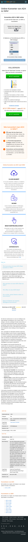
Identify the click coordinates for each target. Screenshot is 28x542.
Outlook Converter (13, 517)
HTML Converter (12, 519)
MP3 (12, 45)
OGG (12, 53)
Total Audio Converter (14, 422)
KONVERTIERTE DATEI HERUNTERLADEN (15, 60)
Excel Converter (20, 519)
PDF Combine (10, 521)
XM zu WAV (8, 505)
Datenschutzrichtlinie (9, 531)
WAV (12, 51)
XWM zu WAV (9, 506)
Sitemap (3, 531)
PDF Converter (5, 517)
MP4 (12, 49)
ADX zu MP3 (7, 487)
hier (20, 257)
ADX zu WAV (8, 503)
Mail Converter (21, 517)
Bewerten (14, 310)
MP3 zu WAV (8, 501)
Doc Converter (5, 519)
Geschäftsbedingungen (19, 531)
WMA (12, 47)
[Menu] (25, 2)
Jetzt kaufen (14, 76)
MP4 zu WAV (8, 500)
